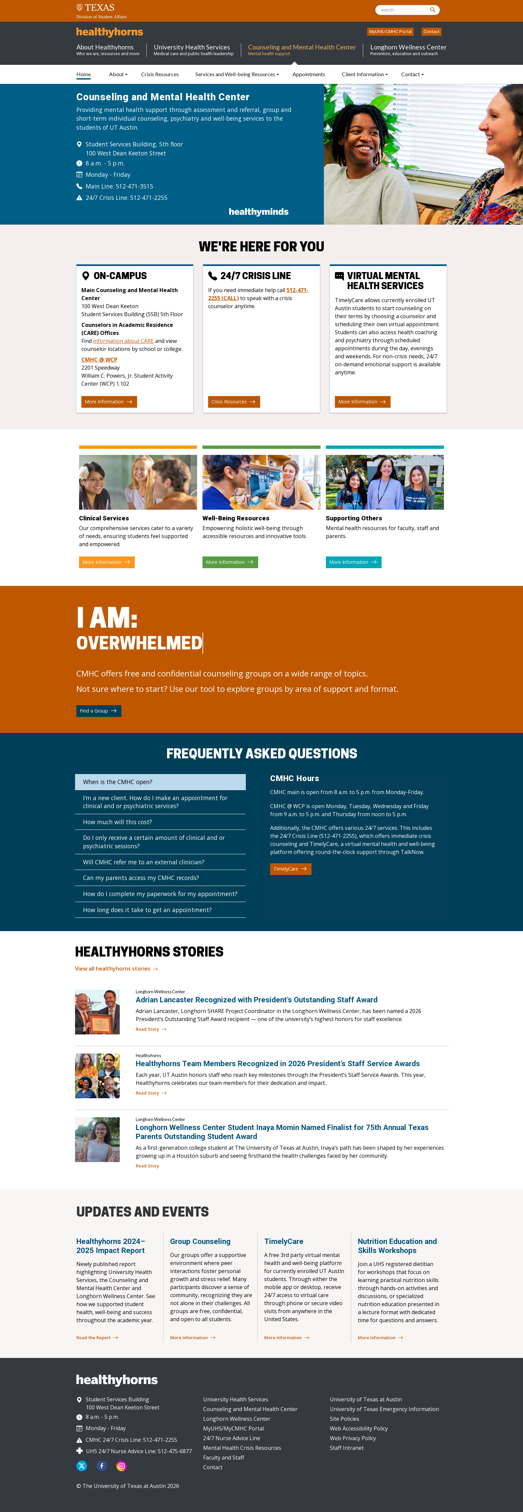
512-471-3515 (134, 186)
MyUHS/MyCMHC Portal (233, 1428)
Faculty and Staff (223, 1457)
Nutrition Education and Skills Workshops (397, 1246)
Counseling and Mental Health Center (250, 1409)
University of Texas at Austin (366, 1399)
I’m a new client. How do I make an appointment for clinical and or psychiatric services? (155, 802)
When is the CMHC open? (117, 782)
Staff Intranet (347, 1448)
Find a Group (98, 710)
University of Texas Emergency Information (384, 1409)
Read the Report (97, 1338)
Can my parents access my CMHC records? (141, 878)
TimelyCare (290, 868)
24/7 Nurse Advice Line (231, 1438)
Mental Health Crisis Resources (242, 1448)
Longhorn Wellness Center (237, 1418)
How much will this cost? (117, 822)
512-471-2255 (148, 198)
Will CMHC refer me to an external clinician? (143, 862)
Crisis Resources (233, 401)
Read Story (151, 1029)
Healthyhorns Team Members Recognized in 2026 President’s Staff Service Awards (278, 1063)
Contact (432, 31)
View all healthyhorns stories (116, 969)
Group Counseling (200, 1241)
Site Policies (344, 1418)
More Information (108, 401)
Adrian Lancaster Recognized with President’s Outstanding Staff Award (257, 999)
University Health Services (235, 1399)
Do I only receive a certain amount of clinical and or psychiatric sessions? (154, 842)
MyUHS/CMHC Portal (390, 31)
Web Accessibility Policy (359, 1428)
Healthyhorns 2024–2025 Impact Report (110, 1246)
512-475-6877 (175, 1451)
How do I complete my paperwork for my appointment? (160, 894)
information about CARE (123, 341)
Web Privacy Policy (353, 1438)
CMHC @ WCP (99, 359)
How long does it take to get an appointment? (147, 910)
